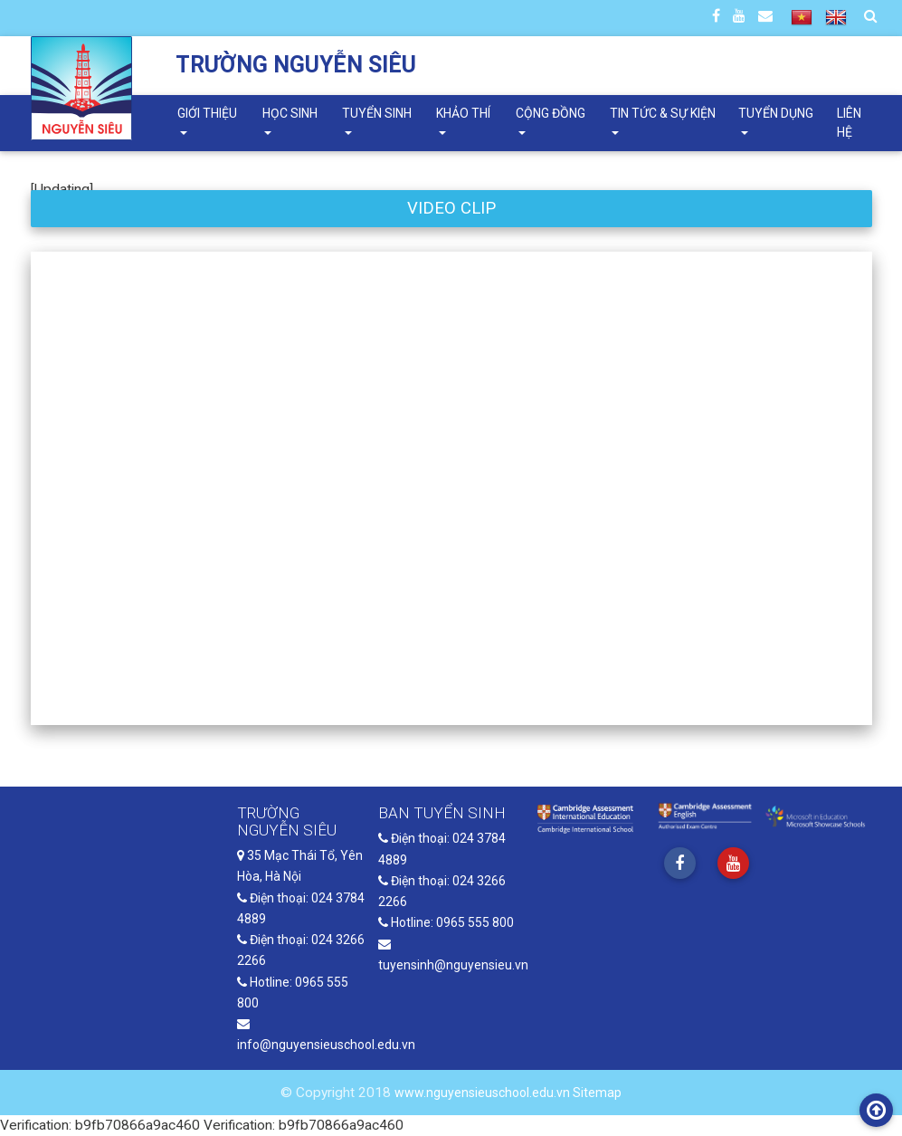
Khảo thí (463, 113)
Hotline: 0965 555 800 (446, 922)
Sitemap (597, 1092)
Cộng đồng (550, 113)
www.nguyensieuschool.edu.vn (483, 1092)
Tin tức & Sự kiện (663, 113)
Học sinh (290, 113)
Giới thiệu (207, 113)
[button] (94, 488)
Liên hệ (849, 122)
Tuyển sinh (377, 113)
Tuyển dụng (775, 113)
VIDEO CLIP (451, 208)
